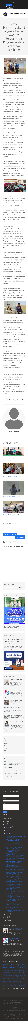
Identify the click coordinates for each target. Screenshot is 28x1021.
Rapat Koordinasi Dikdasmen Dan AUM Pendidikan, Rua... (14, 848)
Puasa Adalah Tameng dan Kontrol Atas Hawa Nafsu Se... (14, 845)
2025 (6, 823)
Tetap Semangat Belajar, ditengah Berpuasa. (14, 885)
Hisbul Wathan (22, 970)
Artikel (5, 740)
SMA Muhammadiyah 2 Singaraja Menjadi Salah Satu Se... (14, 905)
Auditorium (11, 965)
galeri (15, 970)
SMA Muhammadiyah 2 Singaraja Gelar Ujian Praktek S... (14, 908)
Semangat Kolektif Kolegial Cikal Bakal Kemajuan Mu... (13, 867)
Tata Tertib (23, 984)
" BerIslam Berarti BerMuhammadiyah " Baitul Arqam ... (15, 891)
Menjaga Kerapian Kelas (16, 700)
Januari (8, 914)
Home (13, 972)
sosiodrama (9, 984)
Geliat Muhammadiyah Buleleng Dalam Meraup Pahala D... (13, 840)
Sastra (24, 982)
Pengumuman (7, 748)
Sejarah (4, 984)
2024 (6, 824)
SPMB (13, 984)
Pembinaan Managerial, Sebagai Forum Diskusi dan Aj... (13, 882)
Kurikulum (5, 975)
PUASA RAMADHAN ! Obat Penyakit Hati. (15, 870)
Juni (7, 830)
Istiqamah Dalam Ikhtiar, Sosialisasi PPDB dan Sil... (14, 902)
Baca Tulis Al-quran (20, 965)
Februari (8, 913)
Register (10, 7)
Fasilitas (19, 969)
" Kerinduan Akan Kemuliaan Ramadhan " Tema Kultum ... (13, 887)
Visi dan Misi (8, 987)
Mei (7, 832)
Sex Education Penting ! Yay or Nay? (16, 690)
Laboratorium (11, 975)
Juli (7, 829)
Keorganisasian (13, 974)
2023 (6, 916)
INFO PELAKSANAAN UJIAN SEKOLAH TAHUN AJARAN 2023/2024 (13, 876)
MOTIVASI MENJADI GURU (16, 679)
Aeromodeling (6, 964)
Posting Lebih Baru (10, 535)
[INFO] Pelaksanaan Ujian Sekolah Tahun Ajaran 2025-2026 (13, 641)
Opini (20, 975)
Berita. (16, 967)
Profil (21, 981)
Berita (15, 524)
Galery (17, 970)
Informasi (19, 972)
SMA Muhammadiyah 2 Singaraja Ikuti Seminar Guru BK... (15, 859)
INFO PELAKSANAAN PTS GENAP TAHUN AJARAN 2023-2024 (14, 856)
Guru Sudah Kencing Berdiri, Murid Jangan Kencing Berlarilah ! (17, 723)
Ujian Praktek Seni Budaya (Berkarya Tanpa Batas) (14, 911)
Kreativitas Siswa (21, 974)
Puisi (8, 982)
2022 (6, 917)
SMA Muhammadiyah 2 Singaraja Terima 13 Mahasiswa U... (14, 900)
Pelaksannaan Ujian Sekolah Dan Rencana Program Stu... (13, 873)
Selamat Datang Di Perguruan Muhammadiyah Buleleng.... (13, 862)
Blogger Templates (16, 1002)
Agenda (12, 964)
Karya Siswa (6, 974)
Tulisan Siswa (22, 985)
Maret (7, 835)
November (9, 826)
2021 (6, 919)
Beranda (5, 967)
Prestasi (6, 750)
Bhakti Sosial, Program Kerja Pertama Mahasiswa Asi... (15, 837)
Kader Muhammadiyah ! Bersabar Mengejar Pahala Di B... (14, 879)
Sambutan (19, 982)
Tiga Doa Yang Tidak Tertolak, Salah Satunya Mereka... (14, 853)
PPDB (5, 745)
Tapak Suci (17, 984)
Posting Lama (20, 537)
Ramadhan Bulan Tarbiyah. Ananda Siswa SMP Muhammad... (14, 842)
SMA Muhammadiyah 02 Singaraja (14, 1017)
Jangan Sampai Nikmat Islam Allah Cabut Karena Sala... (14, 864)
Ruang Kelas (13, 982)
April (7, 833)
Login (9, 5)
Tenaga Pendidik (14, 985)
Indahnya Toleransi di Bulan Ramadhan (12, 851)
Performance (8, 981)
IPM (24, 972)
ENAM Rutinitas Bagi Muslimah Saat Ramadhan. (14, 897)
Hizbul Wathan (6, 972)
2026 (6, 821)
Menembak (16, 975)
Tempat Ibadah (6, 985)
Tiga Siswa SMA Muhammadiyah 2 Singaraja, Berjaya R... (14, 894)
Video (4, 987)
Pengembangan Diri (19, 977)
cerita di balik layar (13, 969)
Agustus (8, 827)
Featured (11, 970)
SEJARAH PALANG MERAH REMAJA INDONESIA (12, 711)
